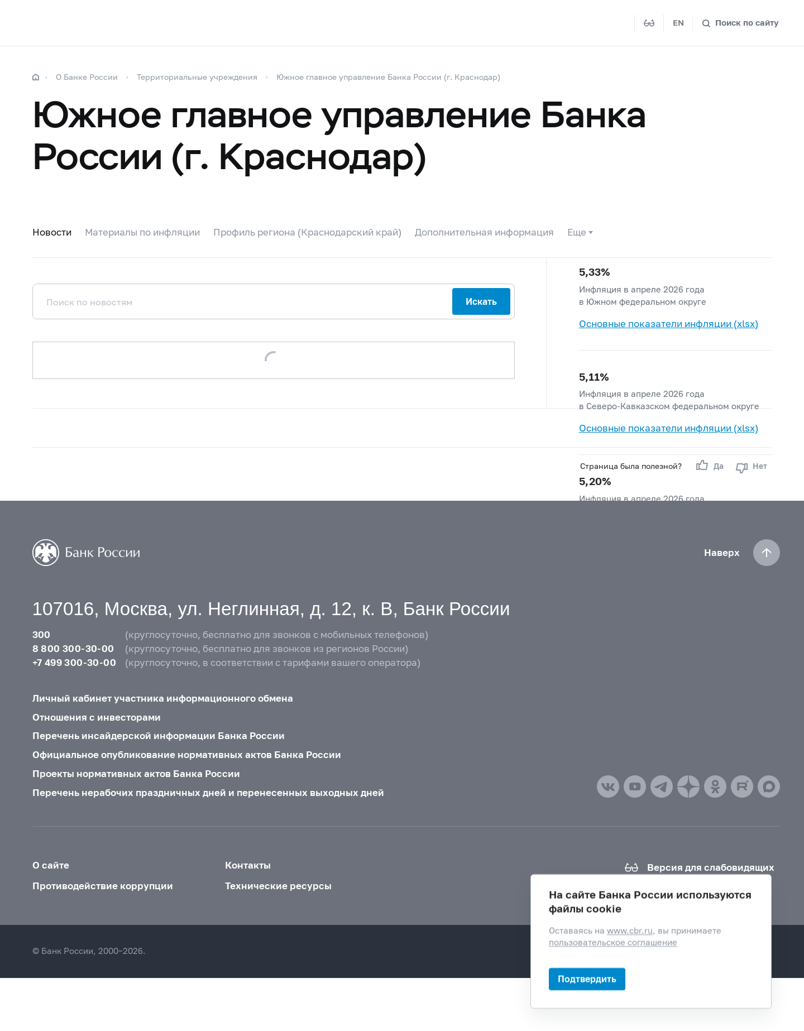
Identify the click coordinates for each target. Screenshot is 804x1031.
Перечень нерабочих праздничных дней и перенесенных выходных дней (208, 792)
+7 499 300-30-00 (74, 662)
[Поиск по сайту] (740, 23)
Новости (51, 232)
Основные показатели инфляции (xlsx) (668, 323)
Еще (576, 232)
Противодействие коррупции (102, 885)
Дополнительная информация (484, 232)
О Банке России (87, 76)
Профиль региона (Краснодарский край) (307, 232)
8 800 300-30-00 (73, 648)
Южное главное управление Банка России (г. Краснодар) (388, 76)
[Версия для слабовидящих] (649, 23)
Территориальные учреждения (197, 76)
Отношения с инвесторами (96, 717)
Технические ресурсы (278, 885)
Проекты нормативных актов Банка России (136, 773)
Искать (481, 301)
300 (41, 634)
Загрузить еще (273, 360)
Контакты (248, 865)
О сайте (50, 865)
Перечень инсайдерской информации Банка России (158, 735)
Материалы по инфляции (142, 232)
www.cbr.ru (630, 931)
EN (678, 22)
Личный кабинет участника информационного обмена (162, 698)
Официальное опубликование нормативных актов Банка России (186, 754)
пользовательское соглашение (613, 942)
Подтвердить (587, 979)
